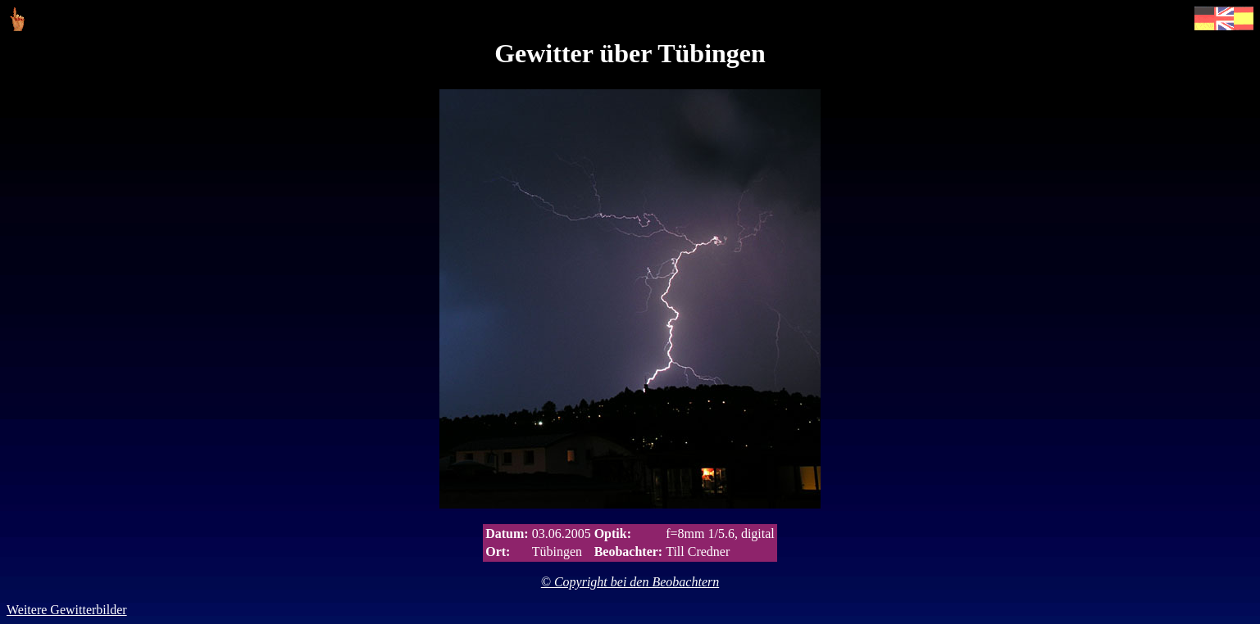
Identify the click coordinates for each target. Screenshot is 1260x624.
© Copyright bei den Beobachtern (630, 582)
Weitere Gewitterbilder (67, 610)
